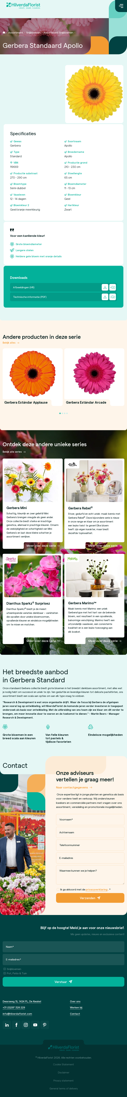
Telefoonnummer (69, 845)
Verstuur (61, 982)
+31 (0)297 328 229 (14, 1007)
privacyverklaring (96, 889)
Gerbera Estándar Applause (26, 404)
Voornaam (66, 819)
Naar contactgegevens (72, 787)
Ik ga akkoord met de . (83, 889)
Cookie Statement (63, 1064)
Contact (75, 1013)
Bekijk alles (9, 342)
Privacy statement (63, 1080)
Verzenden (87, 898)
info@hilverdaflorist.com (17, 1013)
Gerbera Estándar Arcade (86, 404)
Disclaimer (63, 1072)
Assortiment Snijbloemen (58, 32)
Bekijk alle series (12, 451)
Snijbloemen (33, 32)
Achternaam (66, 832)
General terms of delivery (63, 1088)
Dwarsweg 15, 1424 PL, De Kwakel (22, 1001)
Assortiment (15, 32)
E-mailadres (66, 857)
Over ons (75, 1001)
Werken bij (76, 1007)
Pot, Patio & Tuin (15, 973)
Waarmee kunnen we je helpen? (78, 870)
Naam (10, 946)
